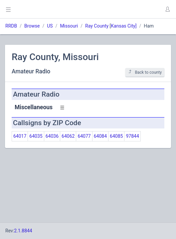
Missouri (69, 26)
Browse (32, 26)
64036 (52, 136)
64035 (35, 136)
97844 (132, 136)
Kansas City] (123, 26)
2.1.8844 (23, 230)
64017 (19, 136)
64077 (84, 136)
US (50, 26)
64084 (100, 136)
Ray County (96, 26)
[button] (167, 9)
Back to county (145, 72)
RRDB (11, 26)
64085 (116, 136)
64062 (68, 136)
